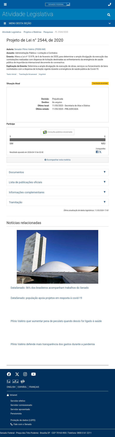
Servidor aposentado (20, 409)
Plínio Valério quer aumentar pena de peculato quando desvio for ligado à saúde (56, 321)
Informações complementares (26, 192)
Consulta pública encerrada (57, 132)
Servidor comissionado (21, 405)
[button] (57, 23)
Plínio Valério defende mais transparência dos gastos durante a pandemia (53, 344)
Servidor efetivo (18, 401)
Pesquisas (48, 32)
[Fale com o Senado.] (110, 4)
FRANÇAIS (34, 387)
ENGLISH (11, 387)
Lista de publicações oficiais (25, 182)
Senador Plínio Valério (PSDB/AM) (30, 49)
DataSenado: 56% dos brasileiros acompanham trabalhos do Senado (50, 287)
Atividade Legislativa (27, 14)
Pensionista (16, 413)
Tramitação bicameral (27, 74)
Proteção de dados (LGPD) (23, 420)
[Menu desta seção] (5, 23)
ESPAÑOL (22, 387)
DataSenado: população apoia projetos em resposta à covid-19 (46, 298)
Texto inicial (12, 74)
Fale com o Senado (21, 424)
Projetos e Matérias (32, 32)
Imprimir (42, 74)
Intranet (12, 395)
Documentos (16, 172)
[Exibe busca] (109, 14)
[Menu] (5, 4)
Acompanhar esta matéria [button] (57, 160)
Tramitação (15, 202)
